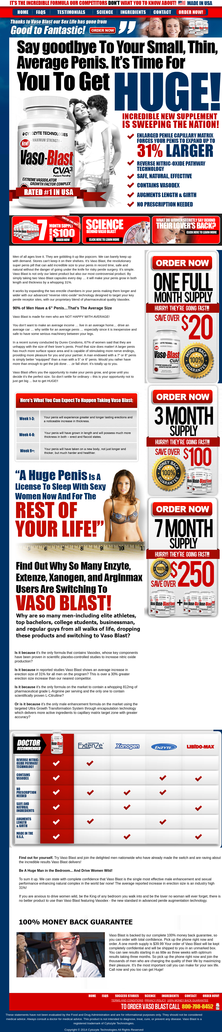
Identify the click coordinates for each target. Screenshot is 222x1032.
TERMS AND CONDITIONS (127, 1000)
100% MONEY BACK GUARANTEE (187, 1000)
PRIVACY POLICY (155, 1000)
